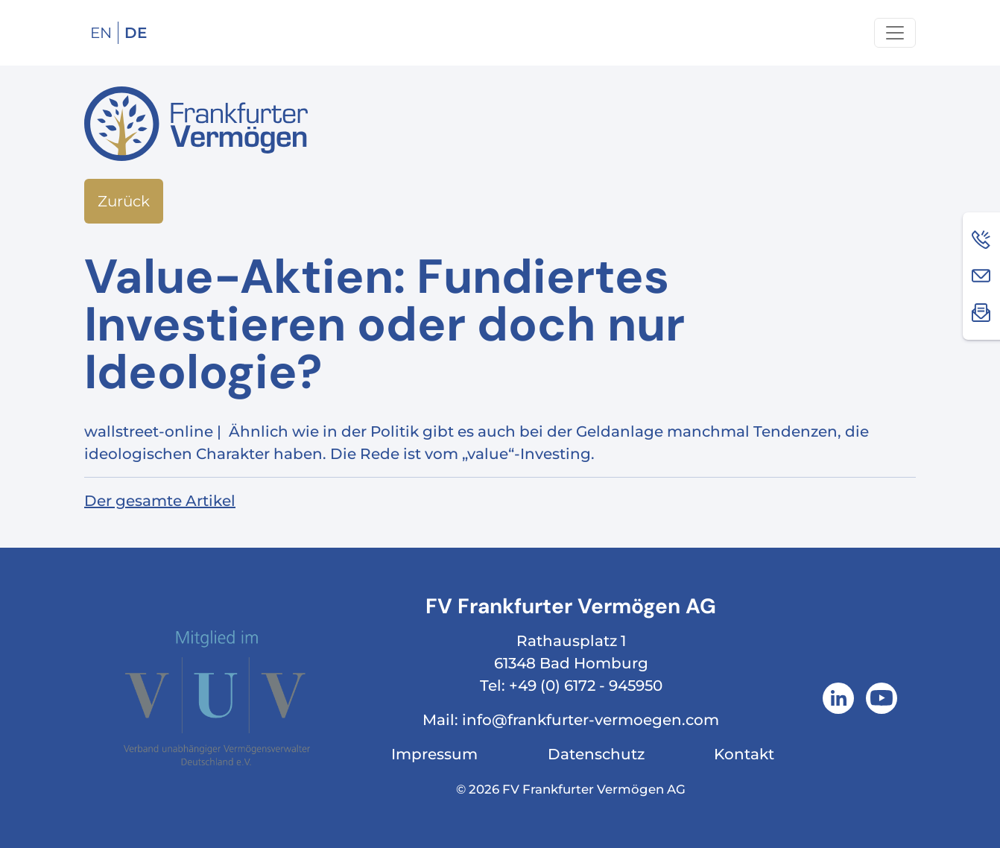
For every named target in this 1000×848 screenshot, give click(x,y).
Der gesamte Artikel (159, 501)
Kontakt (744, 754)
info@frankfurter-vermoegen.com (590, 720)
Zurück (124, 201)
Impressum (434, 754)
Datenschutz (596, 754)
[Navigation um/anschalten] (895, 33)
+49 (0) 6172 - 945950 (585, 685)
